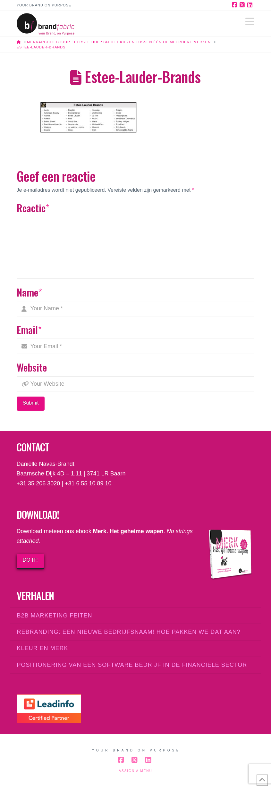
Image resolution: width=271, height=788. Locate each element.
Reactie (33, 207)
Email (29, 329)
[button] (249, 21)
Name (29, 292)
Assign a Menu (135, 771)
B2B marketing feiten (54, 615)
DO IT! (30, 560)
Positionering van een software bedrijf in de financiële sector (132, 665)
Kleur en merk (42, 648)
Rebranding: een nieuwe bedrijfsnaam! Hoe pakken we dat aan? (129, 632)
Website (32, 367)
